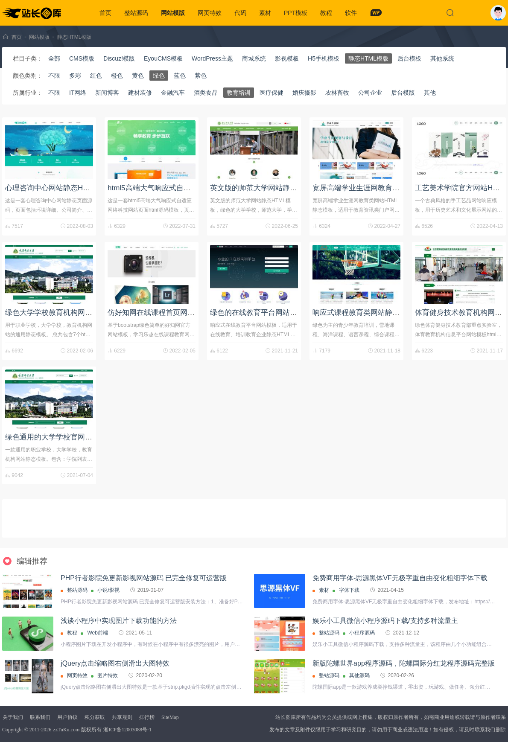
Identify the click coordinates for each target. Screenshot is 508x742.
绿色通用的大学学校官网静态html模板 (66, 437)
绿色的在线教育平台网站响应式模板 (268, 312)
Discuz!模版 (119, 58)
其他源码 (359, 675)
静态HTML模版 (74, 37)
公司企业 (370, 92)
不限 (54, 75)
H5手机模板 (323, 58)
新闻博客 (107, 92)
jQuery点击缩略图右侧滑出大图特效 (115, 663)
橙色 (117, 75)
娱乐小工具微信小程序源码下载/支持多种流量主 (385, 620)
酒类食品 (206, 92)
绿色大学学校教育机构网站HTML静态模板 (73, 312)
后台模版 (403, 92)
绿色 (159, 75)
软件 (351, 12)
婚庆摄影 (304, 92)
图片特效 (107, 675)
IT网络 (77, 92)
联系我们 (40, 717)
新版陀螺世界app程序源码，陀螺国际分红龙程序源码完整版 (403, 663)
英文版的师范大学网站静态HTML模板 (270, 188)
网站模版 (173, 12)
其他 (430, 92)
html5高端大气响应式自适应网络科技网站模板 (182, 188)
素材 (265, 12)
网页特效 (210, 12)
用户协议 (67, 717)
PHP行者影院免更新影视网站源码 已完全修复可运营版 (144, 578)
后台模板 (409, 58)
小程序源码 (362, 633)
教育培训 (239, 92)
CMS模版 (81, 58)
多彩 (75, 75)
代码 (240, 12)
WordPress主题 (212, 58)
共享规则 (122, 717)
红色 (96, 75)
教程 (326, 12)
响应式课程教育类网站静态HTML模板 (373, 312)
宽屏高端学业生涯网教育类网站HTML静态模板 (387, 188)
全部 (54, 58)
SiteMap (170, 717)
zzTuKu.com (66, 730)
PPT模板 (295, 12)
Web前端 (97, 633)
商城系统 (254, 58)
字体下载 (349, 590)
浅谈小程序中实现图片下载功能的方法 (119, 620)
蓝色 (180, 75)
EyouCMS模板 (163, 58)
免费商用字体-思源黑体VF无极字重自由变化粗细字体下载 (400, 578)
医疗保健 (271, 92)
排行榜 (147, 717)
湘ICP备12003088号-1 (127, 730)
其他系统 (442, 58)
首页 (105, 12)
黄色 (138, 75)
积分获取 (95, 717)
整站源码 (136, 12)
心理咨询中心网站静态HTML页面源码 (65, 188)
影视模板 (287, 58)
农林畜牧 (337, 92)
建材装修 (140, 92)
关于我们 (13, 717)
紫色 (201, 75)
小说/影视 (108, 590)
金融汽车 (173, 92)
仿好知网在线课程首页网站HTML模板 (168, 312)
